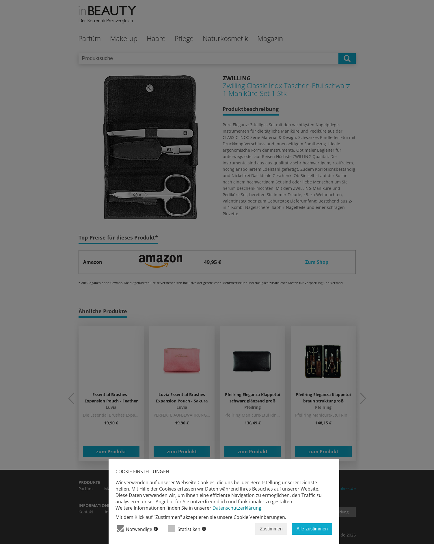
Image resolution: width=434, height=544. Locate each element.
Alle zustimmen (312, 528)
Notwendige (137, 528)
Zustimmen (271, 528)
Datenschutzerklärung (237, 508)
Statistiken (187, 528)
